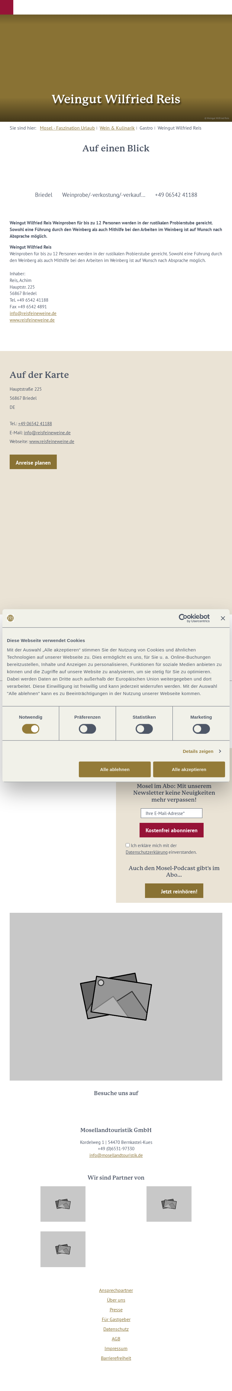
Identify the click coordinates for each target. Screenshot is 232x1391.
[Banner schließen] (223, 618)
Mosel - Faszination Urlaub (67, 128)
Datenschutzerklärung (147, 852)
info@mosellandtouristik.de (116, 1155)
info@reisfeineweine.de (33, 313)
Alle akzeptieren (189, 769)
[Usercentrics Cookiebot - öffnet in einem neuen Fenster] (183, 618)
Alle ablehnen (115, 769)
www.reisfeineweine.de (32, 320)
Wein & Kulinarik (117, 128)
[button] (6, 7)
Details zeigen (198, 750)
